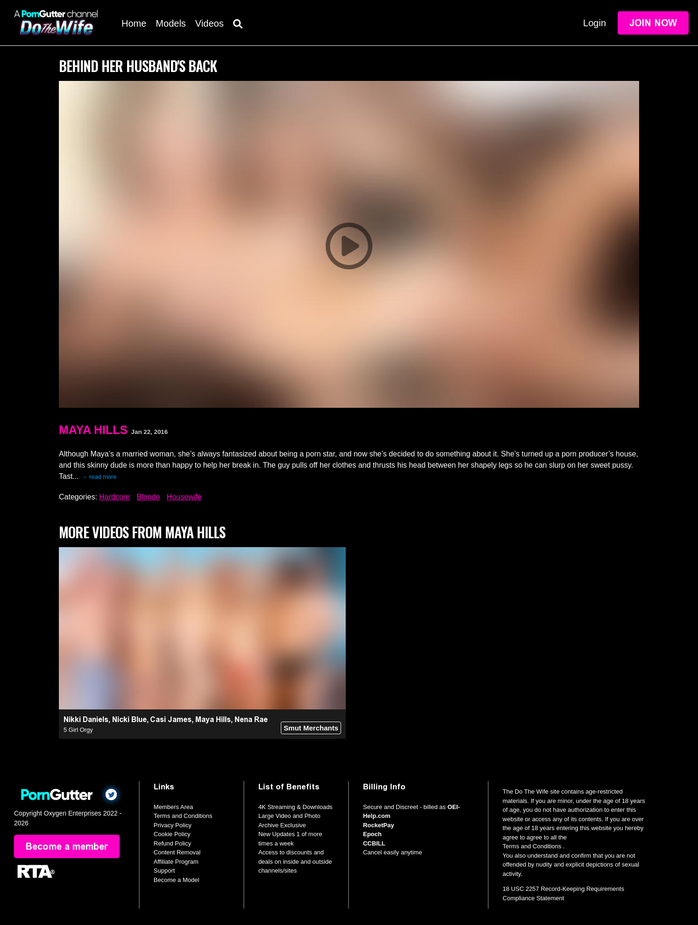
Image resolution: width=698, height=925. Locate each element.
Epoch (372, 834)
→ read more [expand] (99, 476)
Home (133, 23)
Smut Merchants (311, 728)
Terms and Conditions (183, 815)
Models (170, 23)
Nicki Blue (129, 719)
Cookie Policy (172, 834)
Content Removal (177, 852)
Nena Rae (251, 719)
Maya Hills (93, 429)
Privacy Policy (173, 825)
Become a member (67, 846)
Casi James (171, 719)
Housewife (184, 497)
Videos (209, 23)
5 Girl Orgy (78, 729)
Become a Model (176, 879)
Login (594, 23)
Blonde (148, 497)
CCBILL (374, 843)
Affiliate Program (176, 861)
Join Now (653, 23)
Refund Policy (172, 843)
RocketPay (378, 825)
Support (164, 870)
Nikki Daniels (86, 719)
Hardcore (114, 497)
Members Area (173, 806)
